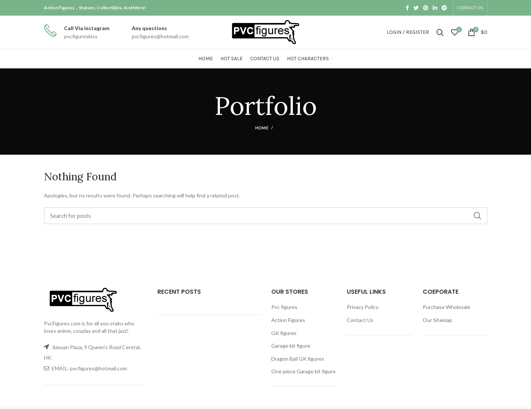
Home (261, 127)
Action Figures (288, 320)
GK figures (284, 333)
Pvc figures (284, 307)
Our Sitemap (437, 320)
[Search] (265, 215)
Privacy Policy (362, 307)
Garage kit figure (290, 345)
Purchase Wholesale (446, 307)
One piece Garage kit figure (303, 371)
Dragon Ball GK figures (297, 358)
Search (477, 215)
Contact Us (360, 320)
